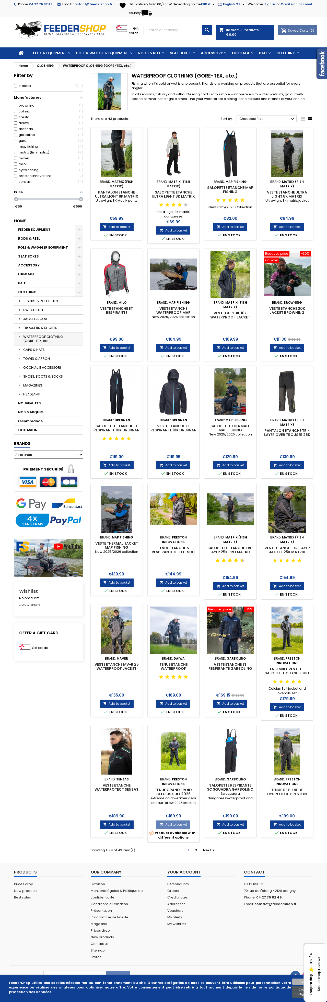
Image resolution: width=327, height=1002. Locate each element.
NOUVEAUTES (29, 403)
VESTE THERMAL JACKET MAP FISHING (116, 545)
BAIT (263, 53)
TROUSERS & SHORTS (40, 327)
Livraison (98, 884)
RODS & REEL (149, 53)
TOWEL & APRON (36, 358)
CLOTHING (286, 53)
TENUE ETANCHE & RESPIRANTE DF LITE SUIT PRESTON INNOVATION (173, 552)
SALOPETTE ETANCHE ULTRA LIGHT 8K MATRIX (173, 194)
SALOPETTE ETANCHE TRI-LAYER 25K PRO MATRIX (230, 550)
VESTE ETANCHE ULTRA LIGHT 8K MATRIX (287, 194)
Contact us (100, 943)
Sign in (269, 4)
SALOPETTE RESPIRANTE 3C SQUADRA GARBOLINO (230, 787)
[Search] (178, 30)
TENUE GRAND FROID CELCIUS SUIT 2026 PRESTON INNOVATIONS (173, 794)
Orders (173, 890)
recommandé (30, 421)
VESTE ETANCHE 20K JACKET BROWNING (287, 310)
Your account (184, 872)
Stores (96, 957)
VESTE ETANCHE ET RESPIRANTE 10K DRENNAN (173, 428)
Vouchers (175, 910)
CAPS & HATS (34, 349)
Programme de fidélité (110, 917)
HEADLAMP (31, 394)
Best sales (22, 897)
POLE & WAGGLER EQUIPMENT (102, 53)
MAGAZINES (32, 385)
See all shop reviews (318, 974)
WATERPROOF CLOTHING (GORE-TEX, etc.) (43, 338)
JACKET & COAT (36, 318)
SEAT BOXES (181, 53)
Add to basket (116, 227)
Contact (254, 872)
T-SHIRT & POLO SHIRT (41, 301)
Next (209, 850)
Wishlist (28, 591)
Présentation (101, 910)
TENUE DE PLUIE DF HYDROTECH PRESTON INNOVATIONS (287, 794)
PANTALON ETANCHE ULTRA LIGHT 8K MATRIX (116, 194)
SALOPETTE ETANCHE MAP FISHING (230, 189)
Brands (22, 443)
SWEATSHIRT (33, 309)
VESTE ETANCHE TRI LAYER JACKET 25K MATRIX (287, 550)
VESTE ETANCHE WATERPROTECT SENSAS (116, 787)
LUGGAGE (241, 53)
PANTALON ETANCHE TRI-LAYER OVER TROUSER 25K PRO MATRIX (287, 434)
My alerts (174, 917)
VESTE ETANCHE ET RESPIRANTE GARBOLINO (230, 666)
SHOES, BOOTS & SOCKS (43, 376)
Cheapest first (267, 119)
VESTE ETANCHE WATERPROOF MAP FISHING (173, 312)
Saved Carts (295, 30)
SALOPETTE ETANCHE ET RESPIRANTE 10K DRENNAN (116, 428)
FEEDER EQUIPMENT (50, 53)
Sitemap (98, 950)
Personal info (178, 884)
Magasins (99, 923)
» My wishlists (29, 605)
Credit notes (177, 897)
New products (25, 890)
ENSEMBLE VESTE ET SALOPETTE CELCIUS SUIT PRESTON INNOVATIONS (287, 673)
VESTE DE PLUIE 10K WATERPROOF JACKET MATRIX (230, 317)
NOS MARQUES (30, 412)
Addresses (176, 904)
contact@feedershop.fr (92, 4)
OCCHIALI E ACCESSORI (42, 367)
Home (20, 221)
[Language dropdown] (232, 4)
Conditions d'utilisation (109, 904)
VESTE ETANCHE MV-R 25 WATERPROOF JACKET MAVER (117, 668)
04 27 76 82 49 (41, 4)
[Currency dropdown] (208, 4)
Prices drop (23, 884)
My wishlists (176, 923)
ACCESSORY (212, 53)
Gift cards (133, 30)
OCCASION (28, 430)
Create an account (296, 4)
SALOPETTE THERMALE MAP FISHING (230, 428)
